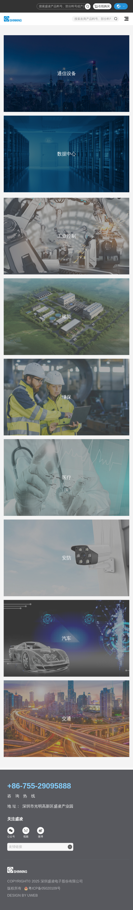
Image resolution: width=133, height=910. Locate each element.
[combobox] (40, 850)
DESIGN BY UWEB (22, 899)
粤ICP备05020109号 (42, 892)
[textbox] (16, 850)
